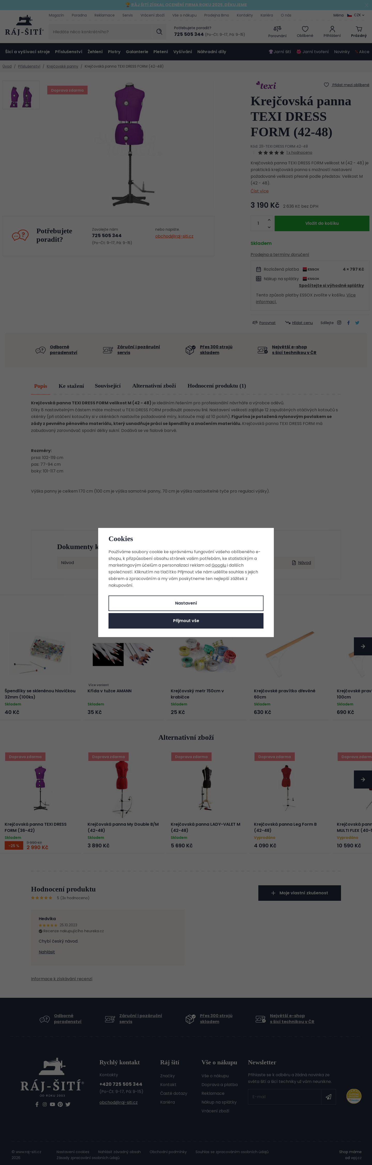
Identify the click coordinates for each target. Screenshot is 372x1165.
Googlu (219, 565)
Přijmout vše (186, 621)
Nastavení (186, 603)
